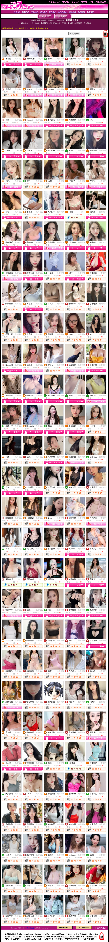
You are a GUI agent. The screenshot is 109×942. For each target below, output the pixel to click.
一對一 (40, 59)
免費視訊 (18, 59)
